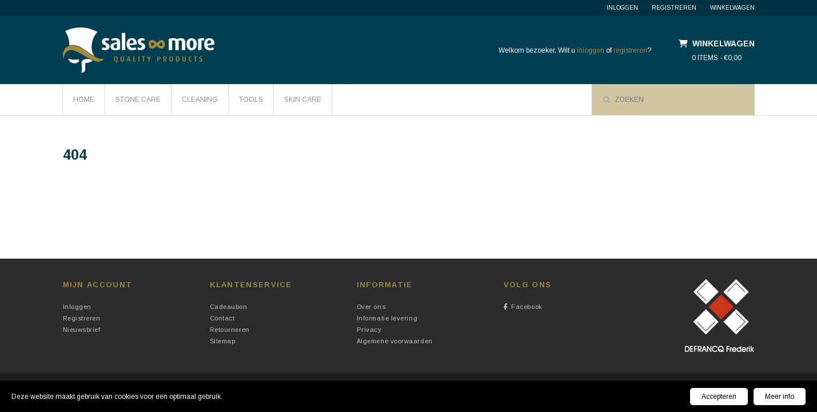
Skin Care (302, 100)
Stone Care (138, 100)
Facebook (523, 306)
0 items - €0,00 (717, 58)
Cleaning (200, 100)
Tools (251, 100)
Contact (222, 318)
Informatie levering (387, 318)
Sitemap (223, 341)
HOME (83, 100)
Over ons (371, 306)
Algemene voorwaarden (395, 341)
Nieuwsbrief (82, 329)
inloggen (590, 50)
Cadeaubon (229, 306)
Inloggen (622, 8)
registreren (630, 50)
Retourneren (230, 329)
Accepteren (719, 397)
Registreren (674, 8)
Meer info (779, 397)
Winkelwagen (732, 8)
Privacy (369, 329)
